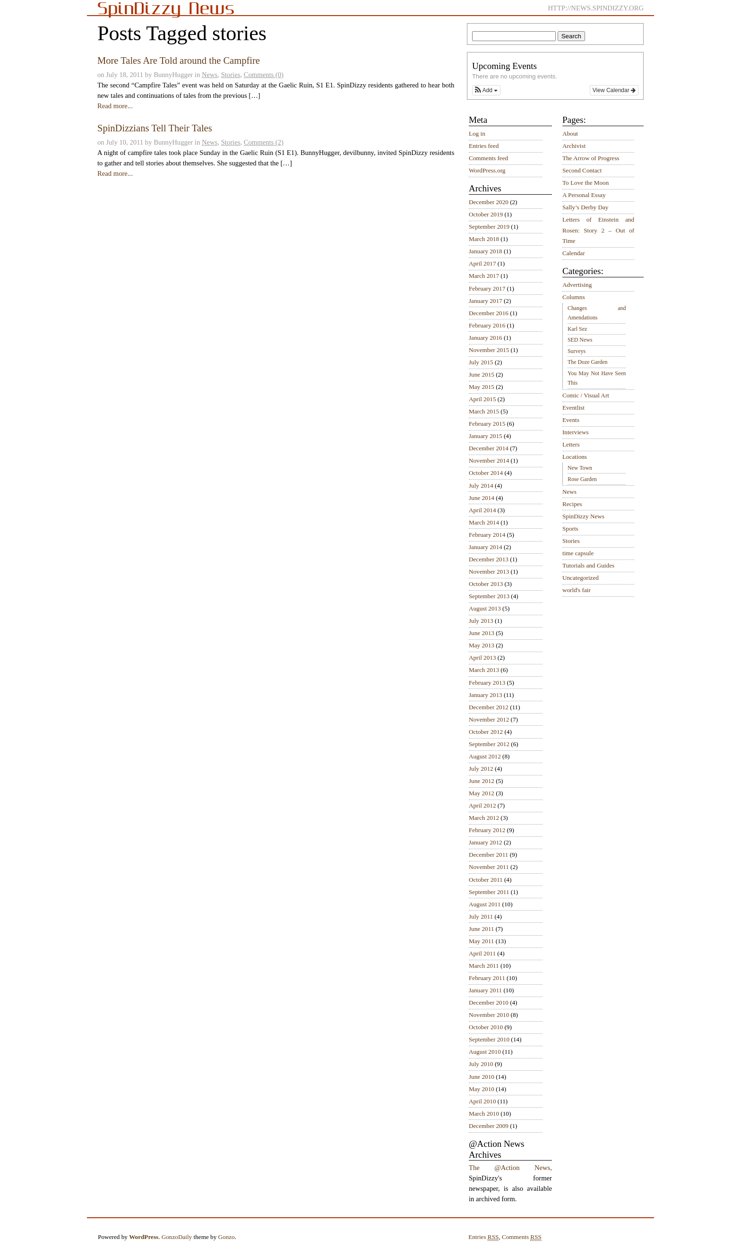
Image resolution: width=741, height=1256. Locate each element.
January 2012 (485, 842)
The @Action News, (510, 1167)
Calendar (573, 253)
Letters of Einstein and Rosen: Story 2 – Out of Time (598, 230)
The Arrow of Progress (591, 158)
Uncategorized (580, 577)
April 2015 (482, 399)
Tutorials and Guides (588, 565)
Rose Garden (582, 479)
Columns (573, 297)
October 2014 (486, 472)
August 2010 (485, 1051)
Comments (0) (264, 74)
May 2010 (481, 1089)
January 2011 (485, 990)
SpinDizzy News (583, 516)
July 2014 (481, 485)
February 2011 (487, 977)
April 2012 (482, 805)
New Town (580, 468)
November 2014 (489, 460)
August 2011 (484, 904)
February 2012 (487, 830)
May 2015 (481, 386)
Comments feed (488, 158)
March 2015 (484, 411)
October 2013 (486, 583)
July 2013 (481, 620)
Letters (571, 444)
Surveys (577, 351)
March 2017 (484, 275)
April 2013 (482, 657)
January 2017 (485, 300)
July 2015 (481, 362)
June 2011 (481, 928)
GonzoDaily (177, 1236)
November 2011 (489, 866)
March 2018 (484, 238)
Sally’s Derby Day (585, 207)
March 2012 (484, 817)
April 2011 (482, 953)
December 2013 (488, 559)
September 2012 (489, 744)
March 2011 (484, 965)
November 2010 (489, 1014)
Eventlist (573, 407)
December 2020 (488, 202)
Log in (477, 133)
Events (570, 419)
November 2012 (489, 719)
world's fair (576, 590)
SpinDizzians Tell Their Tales (154, 128)
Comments (522, 1237)
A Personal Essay (584, 194)
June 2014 (481, 497)
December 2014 (488, 448)
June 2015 (481, 374)
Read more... (115, 106)
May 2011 (481, 941)
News (209, 74)
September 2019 (489, 226)
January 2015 (485, 435)
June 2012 (481, 780)
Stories (231, 74)
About (570, 133)
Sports (570, 528)
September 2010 (489, 1039)
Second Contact (582, 170)
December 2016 (488, 313)
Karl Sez (577, 329)
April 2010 (482, 1101)
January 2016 (485, 337)
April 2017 (482, 263)
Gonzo (226, 1236)
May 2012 (481, 793)
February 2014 (487, 534)
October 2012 (486, 731)
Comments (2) (264, 142)
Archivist (574, 145)
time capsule (578, 553)
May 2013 (481, 645)
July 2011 (481, 916)
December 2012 (488, 707)
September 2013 (489, 596)
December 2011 (488, 854)
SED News (580, 339)
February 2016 (487, 325)
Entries (483, 1237)
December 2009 (488, 1125)
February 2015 (487, 423)
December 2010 (488, 1002)
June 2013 (481, 633)
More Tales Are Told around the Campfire (178, 60)
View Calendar (614, 90)
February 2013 (487, 682)
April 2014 (482, 510)
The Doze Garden (587, 362)
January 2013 (485, 694)
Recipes (572, 504)
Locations (574, 456)
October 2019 (486, 214)
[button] (486, 90)
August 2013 (485, 608)
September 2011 (489, 891)
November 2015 (489, 349)
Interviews (575, 432)
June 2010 (481, 1076)
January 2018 (485, 251)
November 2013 (489, 571)
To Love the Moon (585, 182)
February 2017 (487, 288)
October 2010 (486, 1027)
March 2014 (484, 522)
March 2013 (484, 669)
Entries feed (484, 145)
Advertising (577, 284)
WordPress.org (487, 170)
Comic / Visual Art (585, 395)
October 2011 (486, 879)
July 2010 (481, 1063)
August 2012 (485, 756)
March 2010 (484, 1113)
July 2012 (481, 768)
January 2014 (485, 547)
